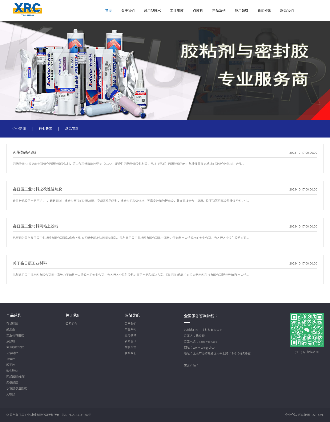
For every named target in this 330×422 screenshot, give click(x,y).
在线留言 (130, 347)
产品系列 (219, 10)
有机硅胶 (12, 323)
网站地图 (304, 415)
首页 (108, 10)
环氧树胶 (12, 353)
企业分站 (290, 415)
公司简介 (71, 323)
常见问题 (72, 129)
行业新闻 (45, 129)
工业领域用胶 (15, 335)
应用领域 (241, 10)
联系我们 (287, 10)
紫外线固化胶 (15, 347)
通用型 (10, 329)
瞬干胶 (10, 365)
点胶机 (198, 10)
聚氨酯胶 (12, 382)
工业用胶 (177, 10)
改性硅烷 (12, 371)
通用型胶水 (152, 10)
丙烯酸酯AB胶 (15, 376)
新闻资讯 (264, 10)
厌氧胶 (10, 359)
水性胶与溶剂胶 (16, 388)
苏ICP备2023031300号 (77, 415)
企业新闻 (19, 129)
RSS (313, 415)
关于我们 (128, 10)
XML (321, 415)
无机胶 (10, 394)
